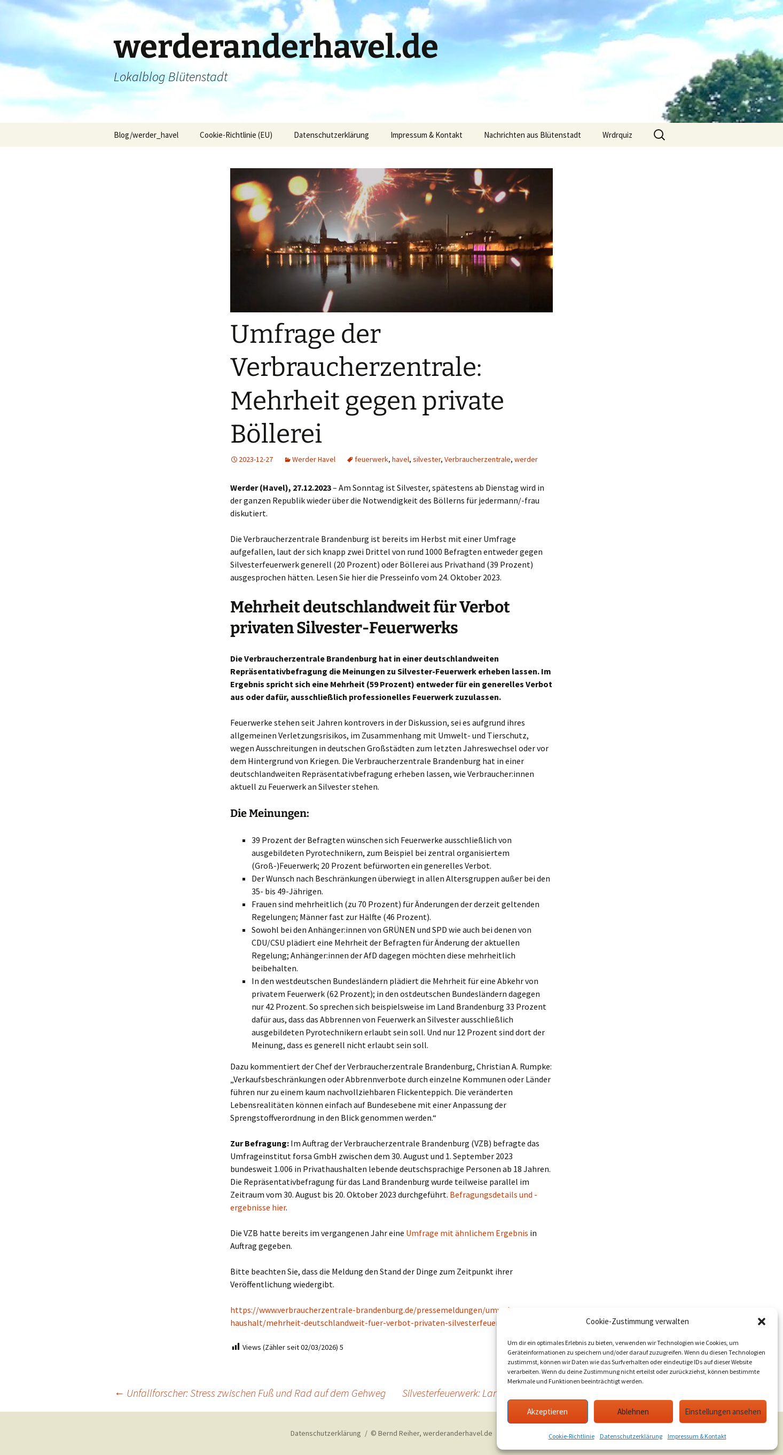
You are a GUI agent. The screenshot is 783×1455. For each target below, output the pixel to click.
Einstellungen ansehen (723, 1411)
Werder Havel (313, 459)
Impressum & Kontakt (697, 1436)
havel (400, 459)
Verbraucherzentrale (477, 459)
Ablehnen (633, 1411)
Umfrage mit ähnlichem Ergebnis (467, 1233)
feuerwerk (371, 459)
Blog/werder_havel (146, 135)
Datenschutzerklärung (631, 1436)
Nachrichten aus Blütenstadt (532, 135)
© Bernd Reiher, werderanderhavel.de (431, 1433)
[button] (761, 1321)
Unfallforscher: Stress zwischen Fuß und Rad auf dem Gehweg (250, 1392)
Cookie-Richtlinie (571, 1436)
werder (526, 459)
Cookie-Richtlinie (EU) (236, 135)
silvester (427, 459)
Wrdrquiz (617, 135)
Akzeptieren (547, 1411)
